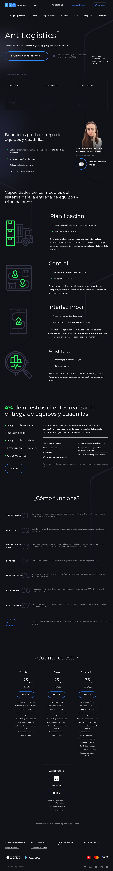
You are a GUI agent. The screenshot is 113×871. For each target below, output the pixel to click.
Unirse (14, 468)
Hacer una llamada (78, 5)
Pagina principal (17, 16)
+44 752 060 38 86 (55, 5)
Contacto (102, 16)
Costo (76, 16)
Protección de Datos (39, 848)
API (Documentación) (39, 843)
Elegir (25, 695)
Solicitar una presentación (26, 56)
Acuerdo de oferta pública (15, 843)
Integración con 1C (12, 848)
